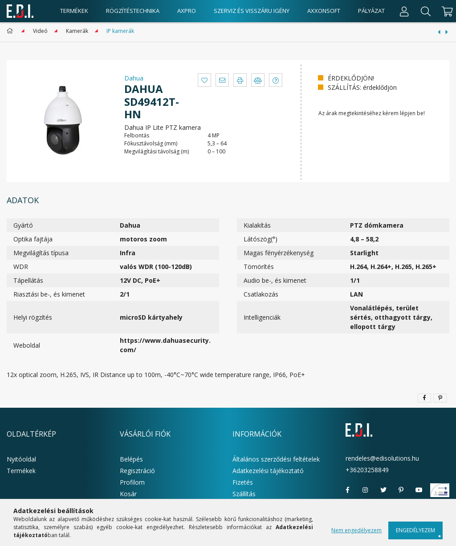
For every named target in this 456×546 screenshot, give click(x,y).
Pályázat (371, 11)
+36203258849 (367, 470)
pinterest (401, 490)
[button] (204, 80)
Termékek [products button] (74, 11)
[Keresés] (425, 11)
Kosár (128, 494)
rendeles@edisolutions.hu (382, 458)
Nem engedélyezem (356, 530)
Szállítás (244, 494)
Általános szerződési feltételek (276, 459)
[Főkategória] (11, 31)
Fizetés (242, 482)
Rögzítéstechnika (132, 11)
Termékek (21, 470)
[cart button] (446, 11)
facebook (347, 490)
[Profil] (404, 11)
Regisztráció (137, 470)
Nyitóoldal (21, 459)
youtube (419, 490)
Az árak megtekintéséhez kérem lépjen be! (371, 113)
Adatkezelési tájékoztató (268, 470)
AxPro (186, 11)
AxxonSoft (323, 11)
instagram (365, 490)
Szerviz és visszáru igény (251, 11)
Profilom (132, 482)
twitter (383, 490)
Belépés (131, 459)
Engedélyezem (415, 530)
